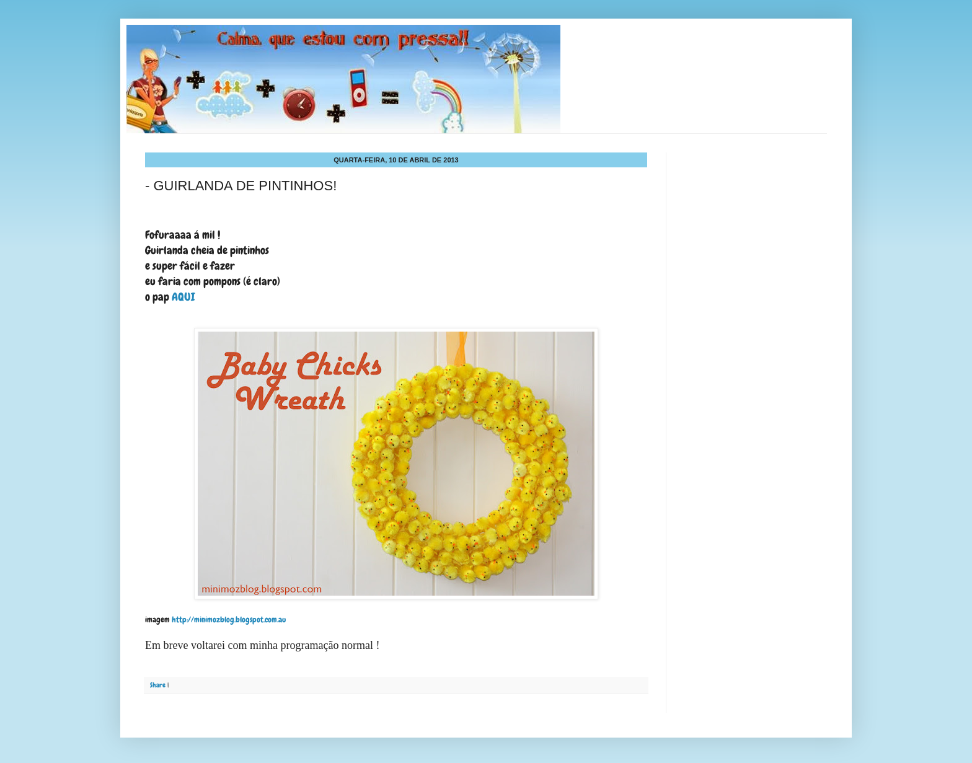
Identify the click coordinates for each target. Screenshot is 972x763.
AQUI (184, 296)
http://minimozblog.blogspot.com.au (228, 619)
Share (158, 685)
